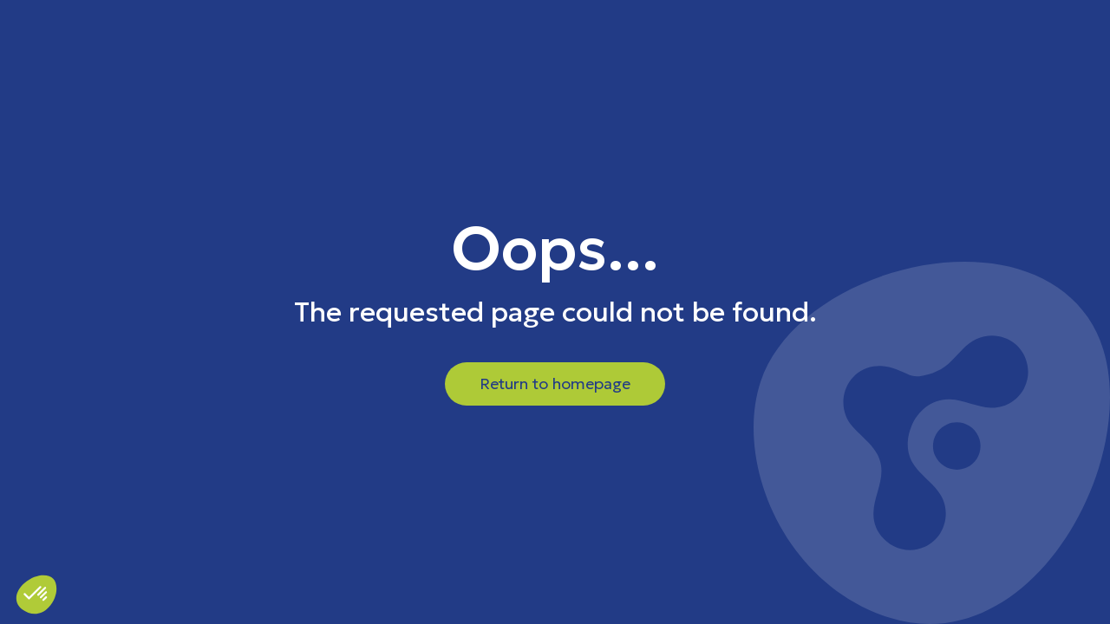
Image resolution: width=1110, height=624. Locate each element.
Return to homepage (555, 383)
